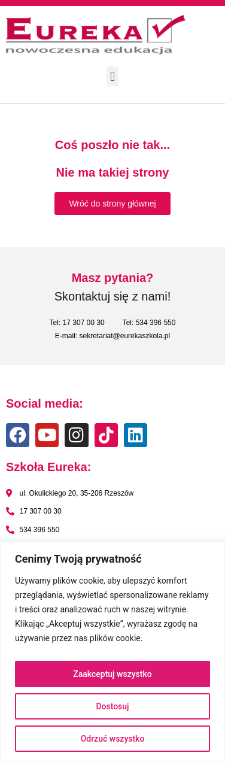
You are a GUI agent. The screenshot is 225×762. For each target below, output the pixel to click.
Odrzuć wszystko (113, 738)
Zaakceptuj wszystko (112, 674)
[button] (112, 76)
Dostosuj (112, 706)
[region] (112, 651)
